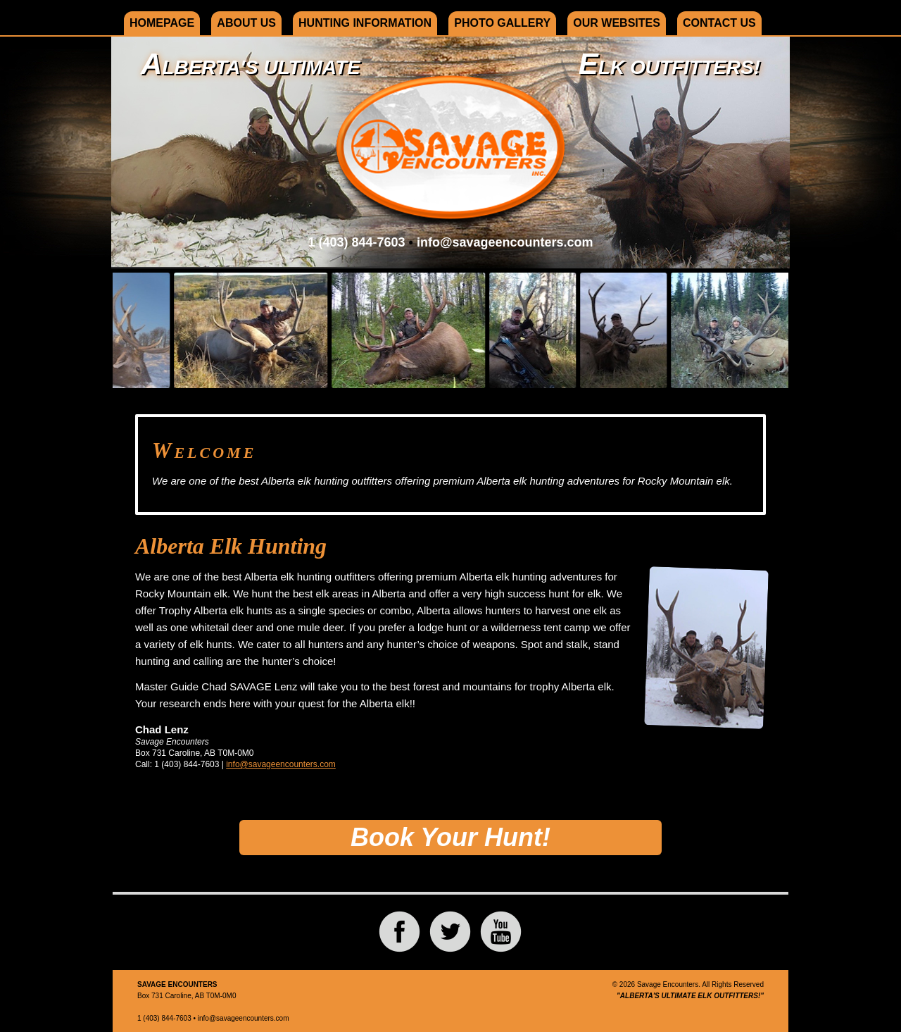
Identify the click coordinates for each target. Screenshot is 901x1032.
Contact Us (719, 23)
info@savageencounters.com (505, 242)
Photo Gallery (502, 23)
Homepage (162, 23)
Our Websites (616, 23)
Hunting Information (364, 23)
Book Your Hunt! (450, 837)
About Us (246, 23)
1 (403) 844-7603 (356, 242)
